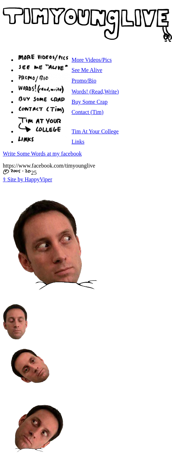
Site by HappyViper (27, 179)
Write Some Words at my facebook (42, 154)
